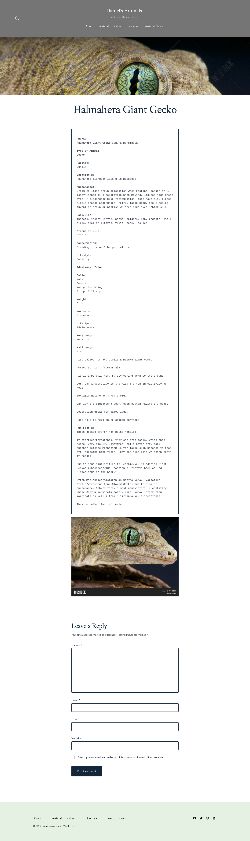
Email (75, 719)
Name (75, 700)
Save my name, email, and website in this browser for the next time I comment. (121, 757)
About (89, 26)
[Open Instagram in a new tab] (207, 818)
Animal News (154, 26)
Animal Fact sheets (111, 26)
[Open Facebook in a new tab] (194, 818)
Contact (134, 26)
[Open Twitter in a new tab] (201, 818)
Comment (76, 645)
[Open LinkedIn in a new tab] (214, 818)
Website (76, 738)
